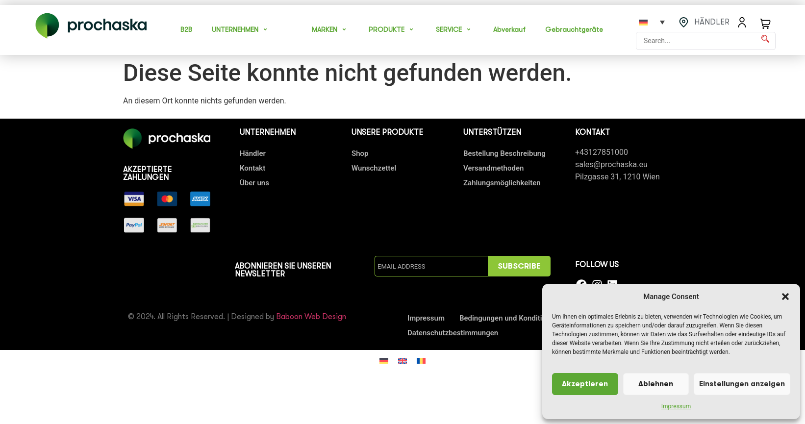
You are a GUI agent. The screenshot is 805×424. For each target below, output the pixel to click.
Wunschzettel (374, 168)
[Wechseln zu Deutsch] (384, 360)
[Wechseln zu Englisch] (402, 360)
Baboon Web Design (311, 316)
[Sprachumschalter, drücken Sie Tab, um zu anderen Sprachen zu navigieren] (651, 22)
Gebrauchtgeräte (574, 29)
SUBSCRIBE (519, 266)
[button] (785, 296)
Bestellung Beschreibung (504, 153)
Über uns (254, 182)
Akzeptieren (585, 384)
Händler (253, 153)
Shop (360, 153)
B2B (186, 29)
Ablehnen (655, 384)
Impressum (676, 406)
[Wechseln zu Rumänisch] (421, 360)
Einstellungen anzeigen (742, 384)
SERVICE (455, 29)
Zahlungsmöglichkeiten (502, 182)
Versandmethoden (493, 168)
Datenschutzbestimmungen (452, 332)
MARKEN (330, 29)
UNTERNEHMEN (241, 29)
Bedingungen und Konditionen (508, 318)
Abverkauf (509, 29)
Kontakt (252, 168)
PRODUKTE (392, 29)
